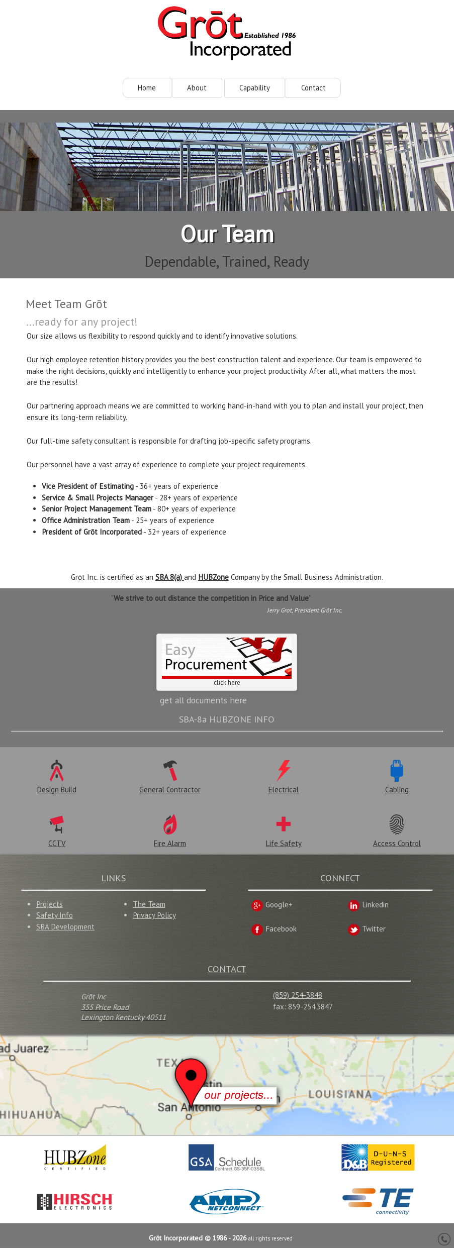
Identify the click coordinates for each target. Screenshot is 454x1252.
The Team (149, 907)
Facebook (274, 932)
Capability (254, 88)
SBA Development (65, 930)
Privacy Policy (154, 919)
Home (147, 88)
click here (227, 664)
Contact (313, 88)
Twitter (366, 932)
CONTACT (227, 972)
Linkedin (368, 908)
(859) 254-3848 (297, 999)
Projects (49, 907)
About (197, 88)
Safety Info (54, 919)
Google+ (272, 908)
